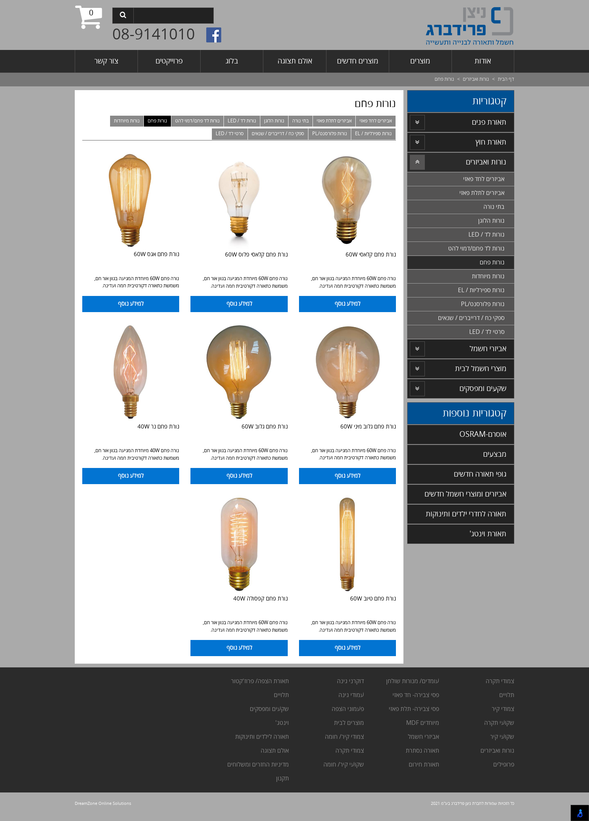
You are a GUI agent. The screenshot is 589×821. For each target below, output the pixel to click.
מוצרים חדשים (357, 61)
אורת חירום (422, 766)
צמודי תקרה (500, 683)
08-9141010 (153, 35)
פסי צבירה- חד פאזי (416, 697)
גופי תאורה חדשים (480, 474)
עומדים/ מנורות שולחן (412, 683)
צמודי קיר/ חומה (344, 739)
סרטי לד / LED (230, 134)
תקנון (282, 780)
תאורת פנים (489, 122)
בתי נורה (300, 121)
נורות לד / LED (242, 121)
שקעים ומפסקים (482, 388)
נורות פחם (157, 121)
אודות (482, 61)
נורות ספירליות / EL (373, 134)
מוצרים (420, 61)
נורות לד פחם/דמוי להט (197, 121)
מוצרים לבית (349, 725)
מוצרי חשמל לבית (480, 368)
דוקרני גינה (349, 683)
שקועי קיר (502, 739)
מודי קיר (501, 711)
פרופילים (503, 766)
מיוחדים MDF (422, 725)
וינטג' (281, 725)
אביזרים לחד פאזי (375, 121)
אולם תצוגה (295, 61)
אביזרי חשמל (488, 348)
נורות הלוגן (274, 121)
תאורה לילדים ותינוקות (261, 739)
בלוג (231, 61)
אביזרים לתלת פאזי (334, 121)
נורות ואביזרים (476, 79)
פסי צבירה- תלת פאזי (413, 711)
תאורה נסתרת (422, 752)
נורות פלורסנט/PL (329, 134)
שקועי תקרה (499, 725)
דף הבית (506, 79)
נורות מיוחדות (127, 121)
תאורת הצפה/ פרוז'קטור (260, 683)
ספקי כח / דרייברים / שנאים (278, 134)
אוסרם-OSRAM (482, 434)
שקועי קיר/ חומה (343, 766)
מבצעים (494, 454)
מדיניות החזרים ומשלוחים (258, 766)
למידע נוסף (347, 304)
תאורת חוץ (491, 142)
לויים (504, 697)
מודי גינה (348, 697)
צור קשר (106, 61)
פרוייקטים (169, 61)
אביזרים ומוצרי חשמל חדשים (465, 494)
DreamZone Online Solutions (103, 805)
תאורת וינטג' (488, 534)
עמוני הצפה (346, 711)
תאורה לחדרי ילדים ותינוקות (466, 514)
